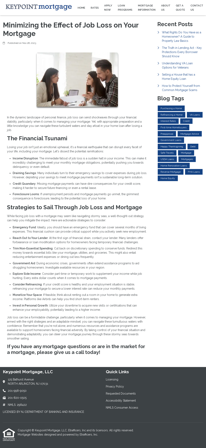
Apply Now (108, 7)
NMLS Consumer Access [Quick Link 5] (122, 407)
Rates (95, 7)
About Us (165, 7)
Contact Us (197, 7)
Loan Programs (125, 7)
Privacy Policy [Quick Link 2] (115, 386)
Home (81, 7)
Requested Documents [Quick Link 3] (121, 393)
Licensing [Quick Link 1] (112, 379)
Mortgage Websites (31, 434)
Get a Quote (180, 7)
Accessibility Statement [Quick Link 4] (121, 400)
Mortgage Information (147, 7)
